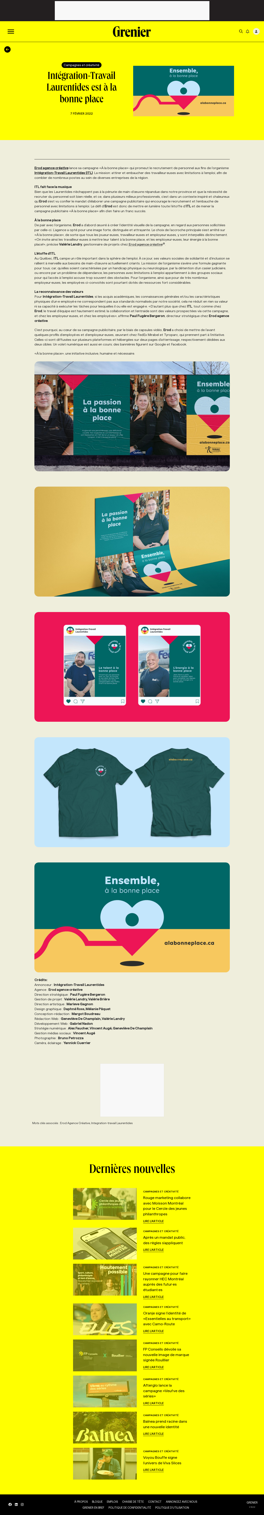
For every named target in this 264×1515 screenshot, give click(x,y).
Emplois (112, 1501)
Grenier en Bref (93, 1507)
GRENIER (252, 1502)
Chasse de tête (133, 1501)
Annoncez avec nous (181, 1501)
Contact (155, 1501)
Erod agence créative (147, 244)
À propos (81, 1501)
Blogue (97, 1501)
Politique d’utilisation (172, 1507)
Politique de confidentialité (130, 1507)
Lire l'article (153, 1221)
